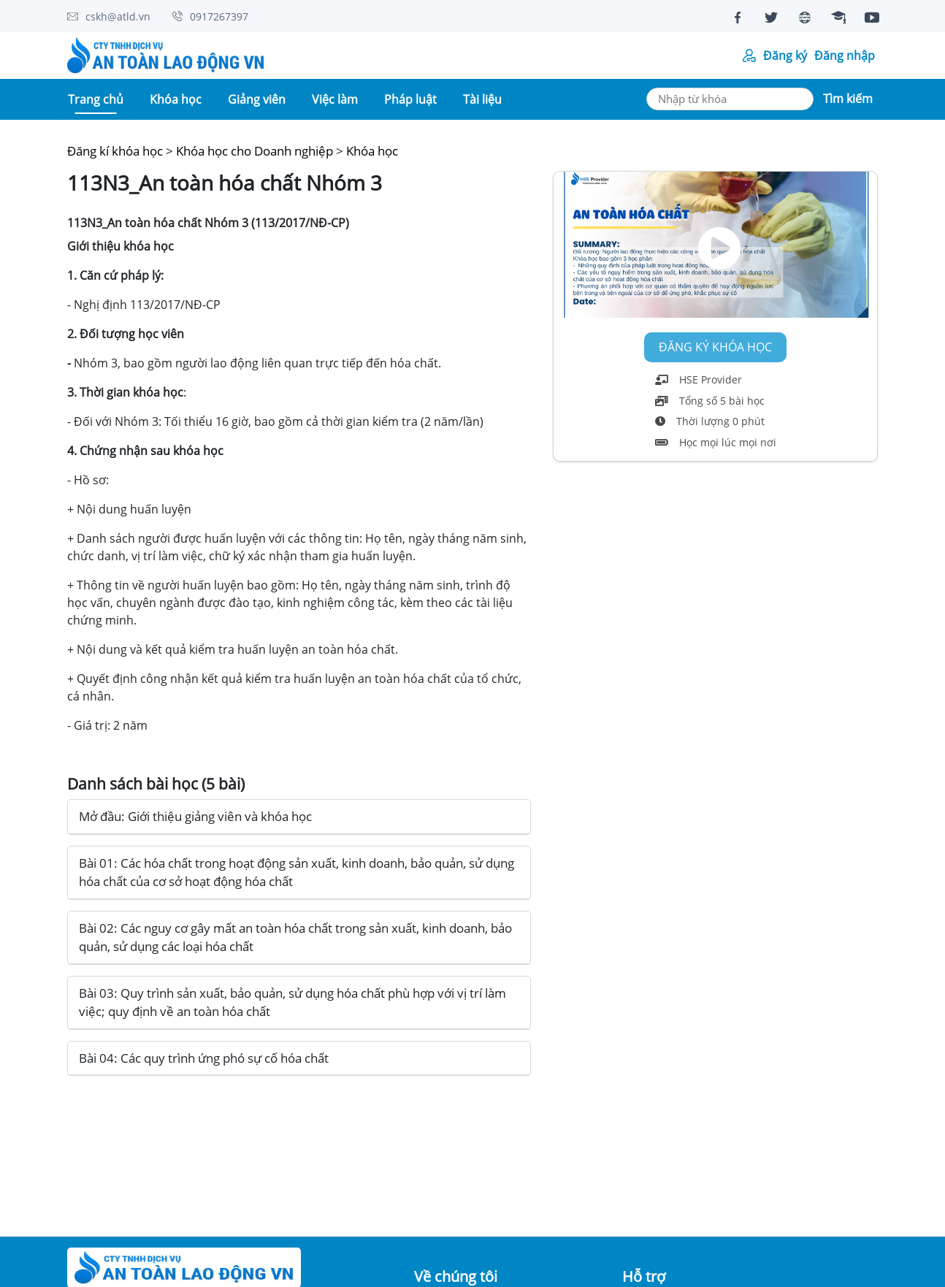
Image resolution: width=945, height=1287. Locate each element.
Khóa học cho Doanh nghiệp (254, 150)
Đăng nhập (844, 55)
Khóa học (372, 150)
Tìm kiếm (848, 99)
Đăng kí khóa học (115, 150)
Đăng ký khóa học (715, 348)
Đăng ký (785, 55)
